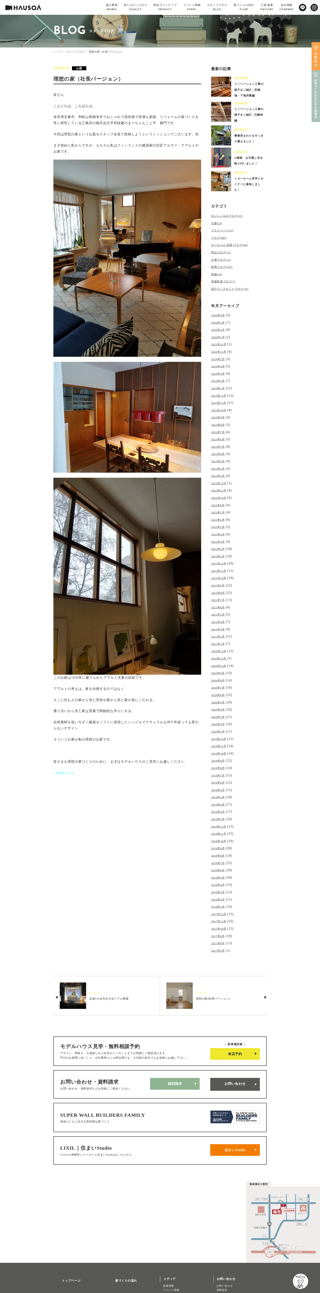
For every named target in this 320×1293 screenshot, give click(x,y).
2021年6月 (219, 593)
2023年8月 (219, 423)
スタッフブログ (75, 51)
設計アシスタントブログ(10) (233, 295)
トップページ (66, 1228)
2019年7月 (219, 749)
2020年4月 (219, 688)
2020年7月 (219, 667)
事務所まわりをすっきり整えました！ (248, 145)
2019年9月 (219, 735)
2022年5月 (219, 518)
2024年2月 (219, 382)
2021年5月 (219, 599)
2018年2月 (219, 864)
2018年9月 (219, 817)
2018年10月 (220, 810)
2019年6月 (219, 756)
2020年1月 (219, 708)
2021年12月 (220, 552)
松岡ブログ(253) (224, 275)
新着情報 (168, 1235)
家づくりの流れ (121, 1228)
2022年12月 (220, 477)
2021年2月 (219, 620)
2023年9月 (219, 416)
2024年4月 (219, 368)
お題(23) (217, 234)
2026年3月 (219, 328)
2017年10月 (220, 892)
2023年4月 (219, 450)
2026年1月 (219, 341)
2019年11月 (220, 722)
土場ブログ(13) (223, 268)
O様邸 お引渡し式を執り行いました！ (248, 170)
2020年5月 (219, 681)
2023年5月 (219, 443)
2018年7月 (219, 830)
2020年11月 (220, 640)
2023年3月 (219, 457)
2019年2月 (219, 783)
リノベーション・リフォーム (74, 1280)
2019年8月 (219, 742)
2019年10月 (220, 729)
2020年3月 (219, 695)
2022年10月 (220, 491)
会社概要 (116, 1240)
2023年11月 (220, 402)
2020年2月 (219, 701)
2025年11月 (220, 355)
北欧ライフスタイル (175, 1248)
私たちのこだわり (69, 1253)
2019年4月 (219, 769)
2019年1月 (219, 790)
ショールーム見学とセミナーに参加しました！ (248, 195)
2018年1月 (219, 871)
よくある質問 (119, 1265)
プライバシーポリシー (125, 1277)
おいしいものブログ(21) (230, 227)
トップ (57, 51)
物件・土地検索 (174, 1258)
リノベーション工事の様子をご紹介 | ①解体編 (249, 120)
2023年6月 (219, 436)
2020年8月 (219, 661)
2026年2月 (219, 334)
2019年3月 (219, 776)
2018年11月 (220, 803)
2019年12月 (220, 715)
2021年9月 (219, 572)
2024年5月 (219, 362)
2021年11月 (220, 559)
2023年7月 (219, 429)
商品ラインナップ (69, 1265)
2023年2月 (219, 463)
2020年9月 (219, 654)
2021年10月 (220, 565)
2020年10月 (220, 647)
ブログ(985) (220, 247)
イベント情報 (171, 1239)
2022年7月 (219, 504)
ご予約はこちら (65, 773)
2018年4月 (219, 851)
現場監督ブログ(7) (225, 288)
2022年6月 (219, 511)
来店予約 (235, 1015)
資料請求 (175, 1043)
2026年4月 (219, 321)
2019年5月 (219, 763)
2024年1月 (219, 389)
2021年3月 (219, 613)
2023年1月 (219, 470)
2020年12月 (220, 633)
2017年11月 (220, 885)
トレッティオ (65, 1272)
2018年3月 (219, 858)
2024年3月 (219, 375)
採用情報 (116, 1253)
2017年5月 (219, 912)
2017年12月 (220, 878)
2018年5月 (219, 844)
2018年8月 (219, 824)
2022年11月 (220, 484)
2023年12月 (220, 396)
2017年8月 (219, 905)
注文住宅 (62, 1276)
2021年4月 (219, 606)
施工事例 (63, 1240)
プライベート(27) (225, 241)
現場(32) (217, 281)
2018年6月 (219, 837)
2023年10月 (220, 409)
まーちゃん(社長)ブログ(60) (233, 254)
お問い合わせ (235, 1043)
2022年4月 (219, 525)
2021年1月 (219, 627)
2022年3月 (219, 531)
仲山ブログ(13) (223, 261)
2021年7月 (219, 586)
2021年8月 (219, 579)
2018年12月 (220, 796)
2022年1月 (219, 545)
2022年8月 (219, 497)
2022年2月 (219, 538)
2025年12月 (220, 348)
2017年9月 (219, 898)
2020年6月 (219, 674)
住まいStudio (235, 1101)
